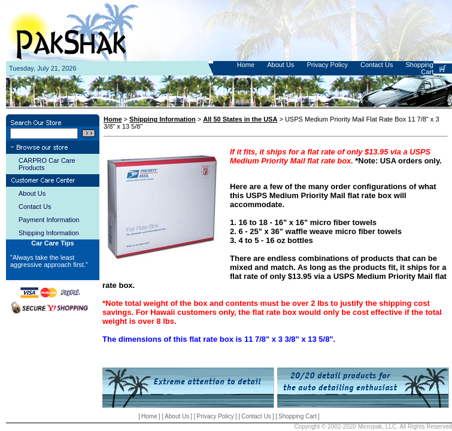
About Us (280, 64)
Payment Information (49, 219)
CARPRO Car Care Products (47, 164)
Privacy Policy (327, 64)
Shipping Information (49, 232)
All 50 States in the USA (240, 119)
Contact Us (376, 64)
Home (245, 64)
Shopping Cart (297, 416)
